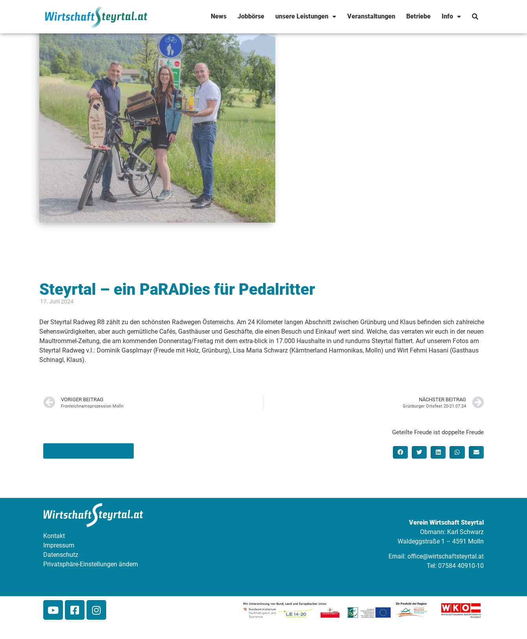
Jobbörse (251, 16)
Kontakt (54, 536)
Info (451, 16)
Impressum (58, 545)
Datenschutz (60, 554)
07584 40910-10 (461, 565)
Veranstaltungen (371, 16)
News (219, 16)
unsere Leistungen (305, 16)
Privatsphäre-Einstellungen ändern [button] (90, 564)
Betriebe (418, 16)
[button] (400, 452)
